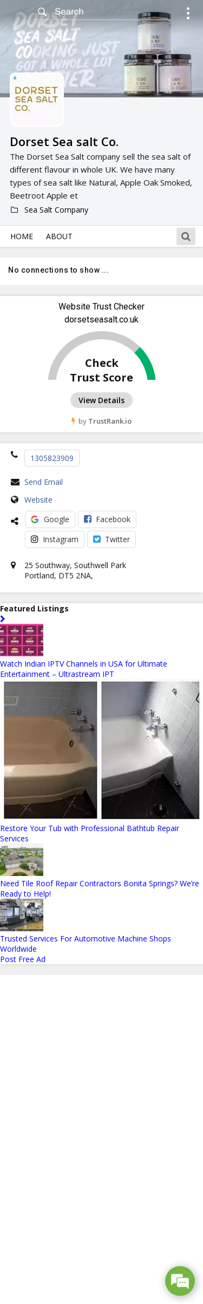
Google (50, 519)
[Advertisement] (102, 1139)
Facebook (107, 519)
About (59, 236)
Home (21, 236)
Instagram (54, 539)
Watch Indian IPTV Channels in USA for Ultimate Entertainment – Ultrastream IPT (83, 668)
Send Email (43, 482)
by (101, 421)
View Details (101, 400)
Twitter (111, 539)
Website (38, 500)
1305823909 (52, 458)
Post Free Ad (22, 959)
